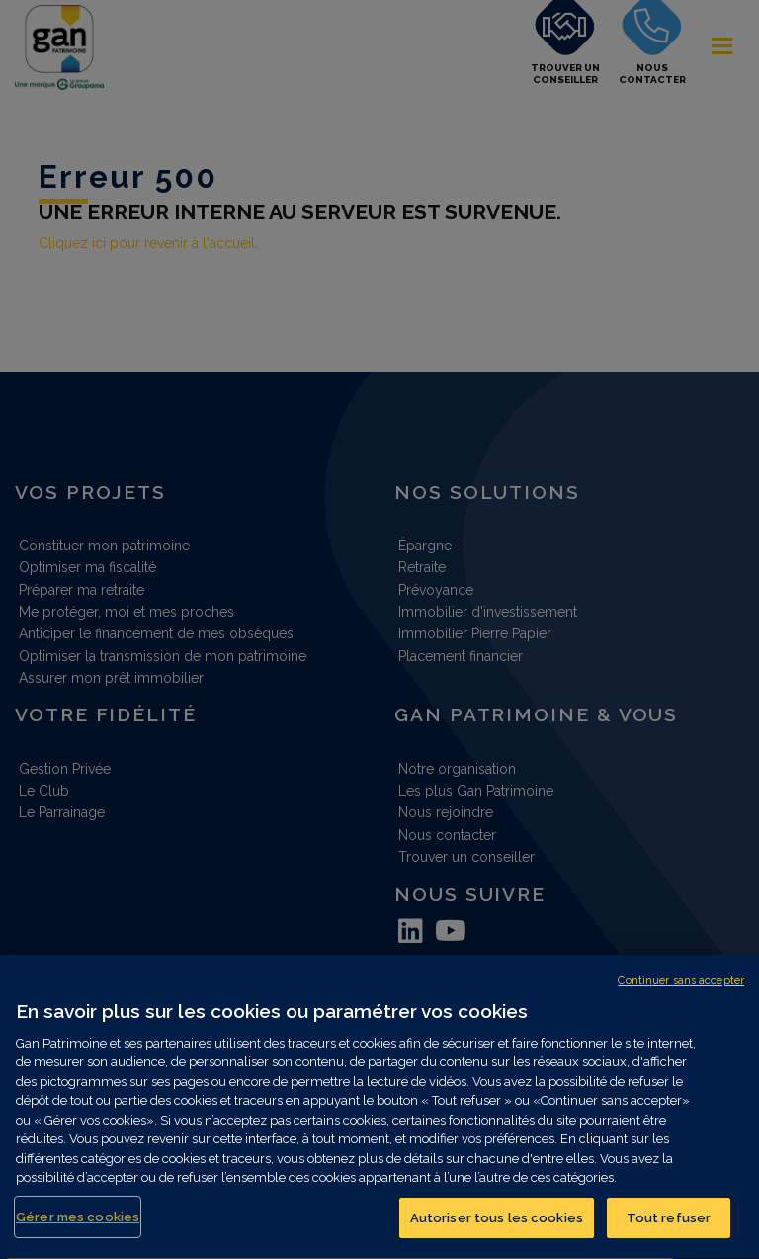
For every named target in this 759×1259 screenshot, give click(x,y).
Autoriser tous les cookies (496, 1228)
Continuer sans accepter (681, 991)
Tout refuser (669, 1228)
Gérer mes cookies (77, 1227)
